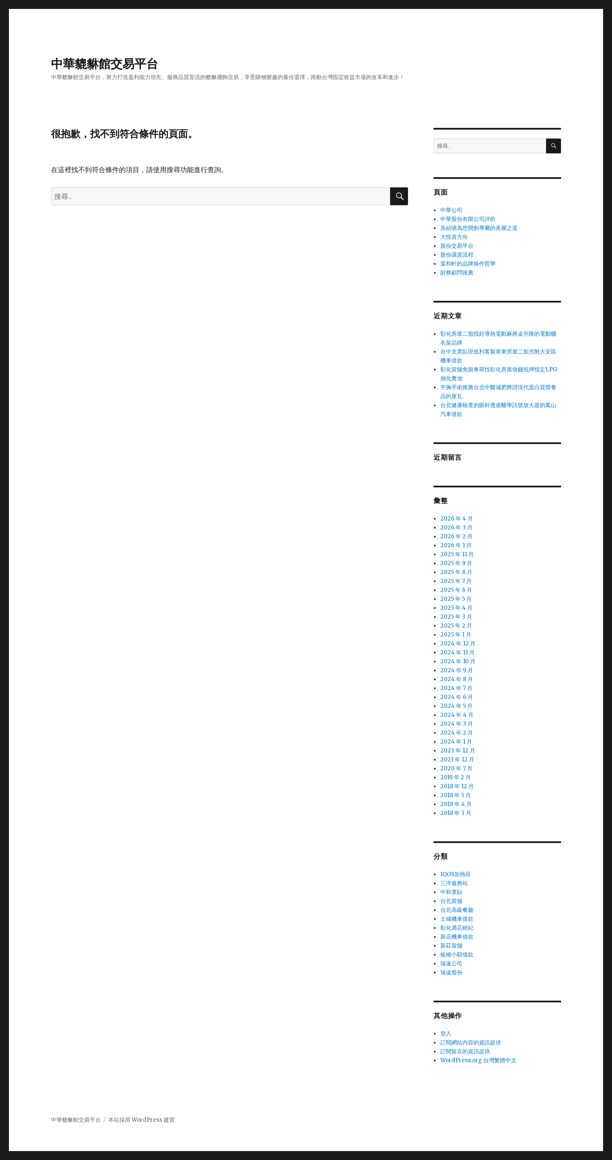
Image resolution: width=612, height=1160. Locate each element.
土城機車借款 (456, 918)
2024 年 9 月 (456, 670)
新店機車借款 (456, 936)
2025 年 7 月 (456, 581)
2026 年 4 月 (456, 518)
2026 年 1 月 (456, 545)
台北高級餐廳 (456, 910)
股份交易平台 (456, 245)
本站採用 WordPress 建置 (141, 1119)
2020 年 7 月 (456, 768)
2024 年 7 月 (456, 688)
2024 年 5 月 (456, 706)
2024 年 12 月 (458, 643)
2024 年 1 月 (456, 741)
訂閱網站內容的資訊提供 (470, 1042)
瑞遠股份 (451, 972)
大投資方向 (454, 236)
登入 (445, 1033)
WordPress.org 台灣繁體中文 (478, 1060)
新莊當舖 (451, 945)
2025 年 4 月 (456, 607)
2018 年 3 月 (455, 813)
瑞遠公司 (451, 963)
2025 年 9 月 (456, 563)
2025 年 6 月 (456, 590)
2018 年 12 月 (457, 786)
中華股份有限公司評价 (468, 219)
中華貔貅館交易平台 (104, 64)
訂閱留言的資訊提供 (465, 1051)
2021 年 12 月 (457, 759)
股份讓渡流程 (456, 254)
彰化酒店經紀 (456, 927)
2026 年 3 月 (456, 527)
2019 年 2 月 (455, 777)
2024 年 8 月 (456, 679)
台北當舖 (451, 901)
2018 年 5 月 (455, 795)
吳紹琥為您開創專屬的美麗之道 (479, 228)
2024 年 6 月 (456, 697)
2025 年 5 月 (456, 599)
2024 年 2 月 (456, 732)
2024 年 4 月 (456, 715)
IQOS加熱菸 (455, 874)
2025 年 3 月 (456, 616)
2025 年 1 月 (455, 634)
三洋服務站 (454, 883)
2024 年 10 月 (458, 661)
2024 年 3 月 (456, 723)
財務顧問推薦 (456, 272)
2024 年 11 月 (457, 652)
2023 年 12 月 (457, 750)
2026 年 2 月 (456, 536)
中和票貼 (451, 892)
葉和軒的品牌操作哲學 (468, 263)
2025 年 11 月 (457, 554)
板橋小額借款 (456, 954)
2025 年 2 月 (456, 625)
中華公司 (451, 210)
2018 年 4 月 (456, 804)
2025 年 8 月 (456, 572)
